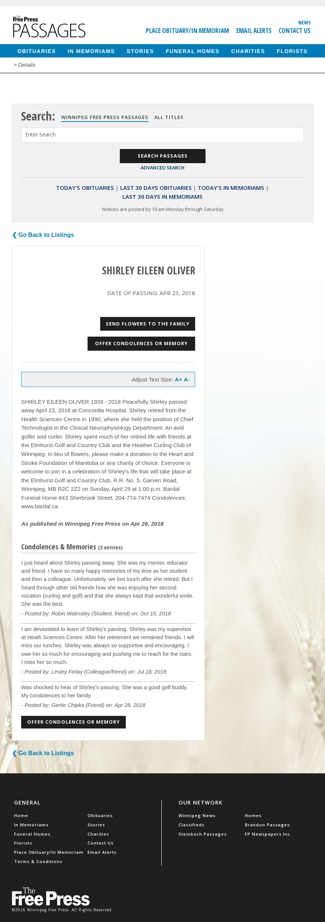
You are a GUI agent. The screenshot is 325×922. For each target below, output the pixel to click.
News (304, 22)
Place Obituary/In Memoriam (187, 30)
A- (187, 379)
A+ (178, 379)
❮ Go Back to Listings (43, 235)
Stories (140, 51)
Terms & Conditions (38, 861)
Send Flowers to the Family (148, 323)
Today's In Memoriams (231, 187)
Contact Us (295, 30)
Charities (248, 51)
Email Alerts (254, 30)
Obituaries (36, 51)
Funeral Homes (193, 51)
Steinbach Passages (202, 834)
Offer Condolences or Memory (141, 343)
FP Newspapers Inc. (268, 834)
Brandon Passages (267, 824)
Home (21, 815)
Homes (253, 815)
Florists (292, 51)
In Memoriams (91, 51)
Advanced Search (162, 167)
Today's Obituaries (85, 187)
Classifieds (191, 824)
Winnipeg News (197, 815)
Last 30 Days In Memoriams (162, 196)
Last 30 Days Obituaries (156, 187)
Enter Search (40, 134)
